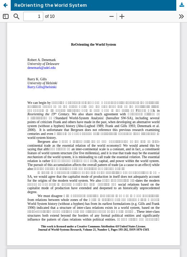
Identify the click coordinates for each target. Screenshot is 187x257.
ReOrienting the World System (50, 5)
